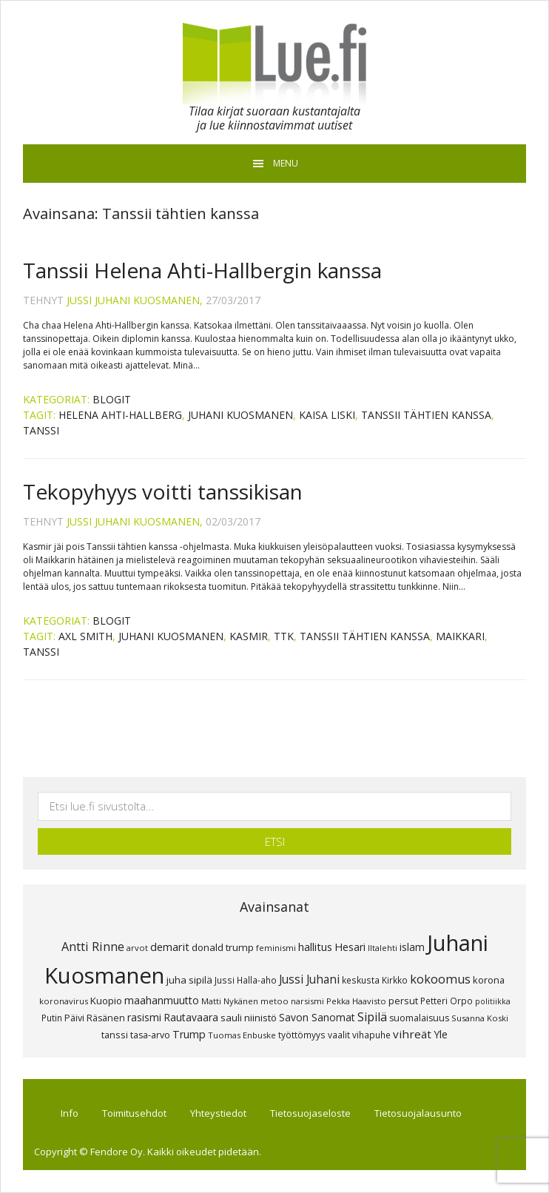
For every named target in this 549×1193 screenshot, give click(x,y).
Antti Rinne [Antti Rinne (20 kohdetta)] (92, 946)
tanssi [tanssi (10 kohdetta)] (114, 1034)
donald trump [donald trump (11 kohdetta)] (223, 947)
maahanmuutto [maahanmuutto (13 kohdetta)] (161, 1000)
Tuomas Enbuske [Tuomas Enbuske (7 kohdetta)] (242, 1035)
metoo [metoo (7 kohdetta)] (274, 1001)
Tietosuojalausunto (418, 1113)
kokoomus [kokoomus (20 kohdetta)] (440, 979)
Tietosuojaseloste (310, 1113)
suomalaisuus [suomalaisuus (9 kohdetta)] (419, 1018)
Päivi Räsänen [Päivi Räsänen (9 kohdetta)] (94, 1018)
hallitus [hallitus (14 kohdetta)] (315, 946)
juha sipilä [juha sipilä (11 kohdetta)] (189, 980)
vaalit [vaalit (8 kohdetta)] (339, 1035)
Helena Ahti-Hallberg (120, 415)
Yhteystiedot (218, 1113)
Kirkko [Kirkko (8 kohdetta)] (395, 980)
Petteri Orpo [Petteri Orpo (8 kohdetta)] (446, 1001)
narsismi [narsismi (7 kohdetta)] (307, 1001)
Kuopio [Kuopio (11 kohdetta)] (106, 1000)
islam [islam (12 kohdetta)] (412, 947)
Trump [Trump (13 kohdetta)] (189, 1034)
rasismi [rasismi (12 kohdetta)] (144, 1017)
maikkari (460, 636)
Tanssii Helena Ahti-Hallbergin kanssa (202, 270)
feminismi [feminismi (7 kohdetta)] (276, 947)
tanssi (41, 430)
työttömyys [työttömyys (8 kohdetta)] (302, 1035)
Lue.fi (274, 63)
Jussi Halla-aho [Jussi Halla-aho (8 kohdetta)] (246, 980)
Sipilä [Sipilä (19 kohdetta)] (372, 1017)
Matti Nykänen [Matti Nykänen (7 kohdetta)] (229, 1001)
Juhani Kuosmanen (240, 415)
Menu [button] (285, 163)
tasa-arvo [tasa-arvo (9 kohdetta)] (150, 1035)
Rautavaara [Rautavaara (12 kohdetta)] (191, 1017)
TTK (284, 636)
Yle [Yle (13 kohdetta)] (441, 1034)
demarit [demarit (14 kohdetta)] (169, 946)
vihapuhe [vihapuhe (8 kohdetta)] (371, 1035)
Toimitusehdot (134, 1113)
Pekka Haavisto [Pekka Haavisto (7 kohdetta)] (356, 1001)
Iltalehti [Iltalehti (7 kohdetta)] (382, 947)
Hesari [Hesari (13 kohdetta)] (350, 947)
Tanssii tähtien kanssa (426, 415)
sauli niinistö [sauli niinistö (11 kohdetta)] (248, 1017)
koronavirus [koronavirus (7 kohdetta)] (63, 1001)
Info (69, 1113)
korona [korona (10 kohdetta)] (489, 980)
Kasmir (248, 636)
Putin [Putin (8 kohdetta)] (51, 1018)
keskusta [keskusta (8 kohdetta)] (361, 980)
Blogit (111, 399)
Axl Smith (85, 636)
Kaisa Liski (327, 415)
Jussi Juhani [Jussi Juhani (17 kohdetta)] (309, 979)
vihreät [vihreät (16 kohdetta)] (412, 1033)
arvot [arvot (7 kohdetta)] (137, 947)
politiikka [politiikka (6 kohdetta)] (493, 1001)
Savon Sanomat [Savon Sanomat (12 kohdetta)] (317, 1017)
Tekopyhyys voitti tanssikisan (163, 491)
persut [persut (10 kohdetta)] (403, 1000)
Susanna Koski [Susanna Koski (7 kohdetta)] (479, 1018)
